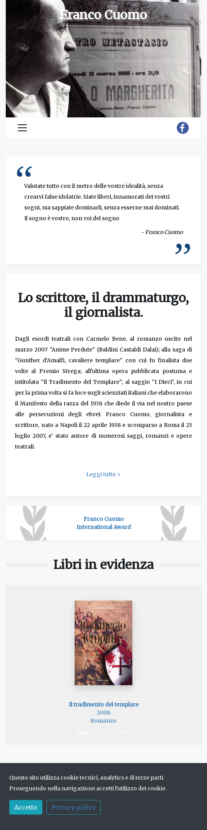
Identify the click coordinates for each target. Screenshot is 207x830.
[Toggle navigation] (22, 127)
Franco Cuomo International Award (104, 522)
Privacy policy (74, 807)
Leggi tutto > (103, 474)
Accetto (25, 807)
